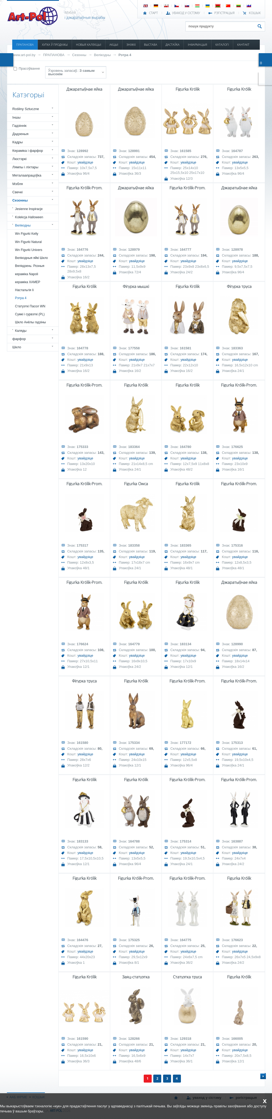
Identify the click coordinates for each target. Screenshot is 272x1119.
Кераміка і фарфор (27, 151)
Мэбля (17, 184)
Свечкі (17, 192)
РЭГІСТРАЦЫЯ (224, 13)
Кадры (17, 142)
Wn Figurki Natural (28, 242)
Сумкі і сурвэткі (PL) (30, 314)
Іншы (16, 117)
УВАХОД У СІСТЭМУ (186, 13)
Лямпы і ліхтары (25, 167)
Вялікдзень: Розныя (29, 266)
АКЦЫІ (113, 45)
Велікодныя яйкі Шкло (31, 258)
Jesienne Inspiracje (29, 209)
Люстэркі (19, 159)
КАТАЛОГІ (222, 45)
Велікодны (102, 55)
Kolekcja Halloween (29, 217)
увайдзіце (85, 162)
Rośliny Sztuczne (25, 109)
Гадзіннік (19, 126)
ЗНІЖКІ (131, 45)
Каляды (21, 331)
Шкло (16, 347)
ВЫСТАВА (150, 45)
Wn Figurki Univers (28, 250)
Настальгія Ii (24, 290)
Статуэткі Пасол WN (30, 306)
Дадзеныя (20, 134)
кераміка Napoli (26, 274)
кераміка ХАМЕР (27, 282)
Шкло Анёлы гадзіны (30, 322)
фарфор (19, 339)
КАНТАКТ (243, 45)
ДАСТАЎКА (172, 45)
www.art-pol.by (24, 55)
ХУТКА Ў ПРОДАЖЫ (55, 45)
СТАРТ (153, 13)
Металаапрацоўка (26, 175)
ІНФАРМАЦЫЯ (197, 45)
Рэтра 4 (124, 55)
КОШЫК (255, 13)
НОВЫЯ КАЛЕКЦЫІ (88, 45)
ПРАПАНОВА (25, 45)
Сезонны (79, 55)
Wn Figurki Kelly (27, 234)
